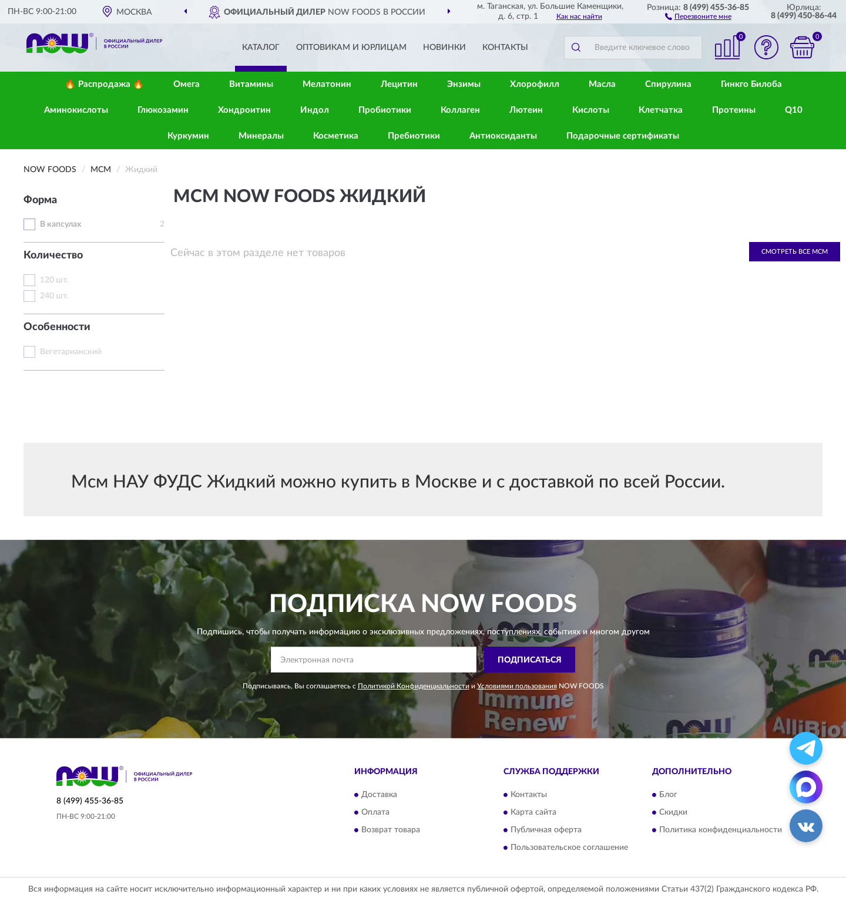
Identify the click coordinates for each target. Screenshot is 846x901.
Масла (602, 84)
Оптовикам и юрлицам (351, 47)
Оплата (375, 812)
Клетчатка (661, 110)
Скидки (673, 812)
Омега (186, 84)
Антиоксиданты (503, 136)
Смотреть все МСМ (794, 251)
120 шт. (54, 280)
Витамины (251, 84)
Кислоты (590, 110)
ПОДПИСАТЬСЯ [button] (530, 660)
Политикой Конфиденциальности (413, 686)
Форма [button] (40, 200)
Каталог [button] (261, 47)
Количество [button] (53, 255)
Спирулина (668, 84)
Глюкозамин (163, 110)
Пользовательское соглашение (569, 847)
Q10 (794, 110)
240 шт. (54, 296)
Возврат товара (390, 830)
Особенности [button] (57, 327)
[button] (698, 15)
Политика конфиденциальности (720, 830)
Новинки (444, 47)
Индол (314, 110)
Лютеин (526, 110)
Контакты (505, 47)
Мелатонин (327, 84)
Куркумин (188, 136)
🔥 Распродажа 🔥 (104, 84)
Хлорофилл (534, 84)
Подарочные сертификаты (622, 136)
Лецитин (399, 84)
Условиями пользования (517, 686)
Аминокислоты (76, 110)
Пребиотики (414, 136)
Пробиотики (384, 110)
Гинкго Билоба (751, 84)
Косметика (335, 136)
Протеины (734, 110)
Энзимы (464, 84)
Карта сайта (533, 812)
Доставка (379, 795)
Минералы (261, 136)
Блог (668, 795)
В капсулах (60, 224)
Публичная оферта (546, 830)
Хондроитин (244, 110)
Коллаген (460, 110)
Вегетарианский (71, 352)
